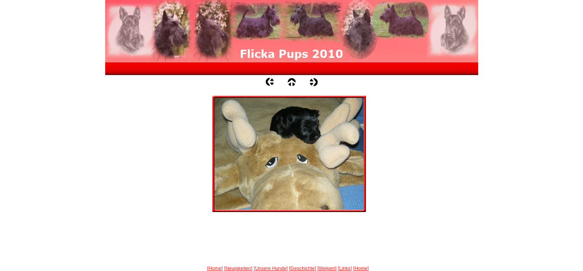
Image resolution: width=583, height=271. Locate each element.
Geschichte (303, 268)
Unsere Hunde (270, 268)
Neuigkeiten (238, 268)
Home (215, 268)
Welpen (327, 268)
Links (344, 268)
